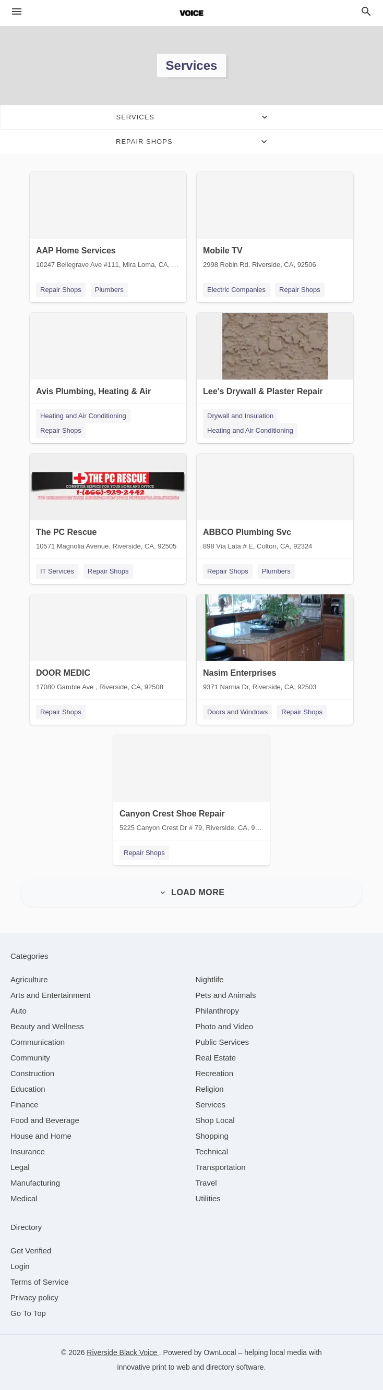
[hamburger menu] (16, 11)
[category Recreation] (215, 1073)
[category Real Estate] (216, 1057)
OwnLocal (220, 1352)
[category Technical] (212, 1151)
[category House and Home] (40, 1135)
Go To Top (28, 1313)
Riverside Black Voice (123, 1352)
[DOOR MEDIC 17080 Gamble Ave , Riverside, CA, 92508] (108, 645)
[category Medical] (24, 1198)
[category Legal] (20, 1167)
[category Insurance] (27, 1151)
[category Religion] (210, 1088)
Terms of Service (39, 1281)
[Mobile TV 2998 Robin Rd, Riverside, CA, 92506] (275, 222)
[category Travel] (206, 1182)
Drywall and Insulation (240, 416)
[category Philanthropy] (217, 1010)
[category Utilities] (208, 1198)
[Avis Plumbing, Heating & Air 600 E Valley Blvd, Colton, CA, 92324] (108, 363)
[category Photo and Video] (225, 1026)
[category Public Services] (222, 1042)
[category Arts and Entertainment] (50, 995)
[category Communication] (37, 1042)
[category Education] (27, 1088)
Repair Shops (60, 290)
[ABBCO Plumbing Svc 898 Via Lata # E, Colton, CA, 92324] (275, 504)
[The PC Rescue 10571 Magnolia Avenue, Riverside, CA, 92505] (108, 504)
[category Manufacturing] (35, 1182)
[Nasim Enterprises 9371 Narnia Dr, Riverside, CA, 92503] (275, 645)
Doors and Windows (237, 712)
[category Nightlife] (210, 979)
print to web (171, 1367)
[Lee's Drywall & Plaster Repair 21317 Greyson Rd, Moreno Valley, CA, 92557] (275, 363)
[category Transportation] (221, 1167)
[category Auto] (18, 1010)
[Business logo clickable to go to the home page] (191, 13)
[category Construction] (32, 1073)
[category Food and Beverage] (44, 1120)
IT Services (57, 571)
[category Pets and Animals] (226, 995)
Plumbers (109, 290)
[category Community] (30, 1057)
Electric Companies (236, 290)
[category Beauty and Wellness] (47, 1026)
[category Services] (211, 1104)
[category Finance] (24, 1104)
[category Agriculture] (29, 979)
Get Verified (30, 1250)
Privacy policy (34, 1297)
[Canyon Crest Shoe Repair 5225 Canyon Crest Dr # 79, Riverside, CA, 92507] (191, 785)
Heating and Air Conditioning (83, 416)
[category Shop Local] (215, 1120)
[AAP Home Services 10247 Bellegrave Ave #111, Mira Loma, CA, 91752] (108, 222)
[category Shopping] (212, 1135)
